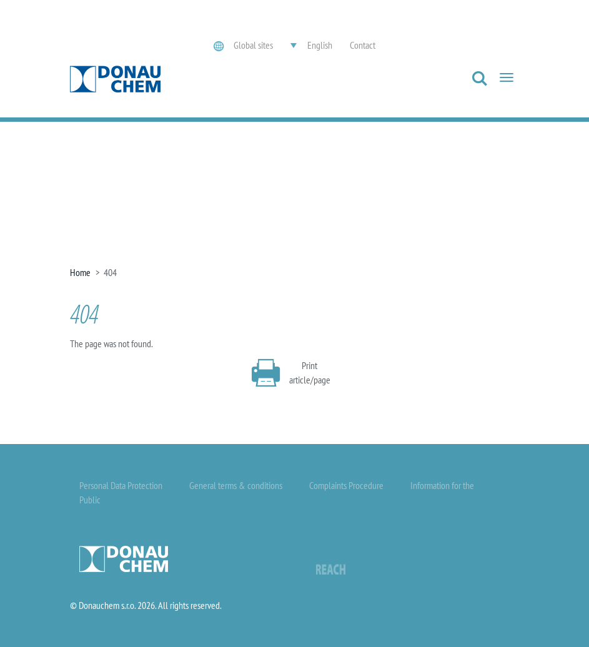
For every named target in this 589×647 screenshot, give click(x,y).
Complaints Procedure (346, 485)
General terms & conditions (235, 485)
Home (80, 272)
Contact (362, 45)
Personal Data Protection (120, 485)
